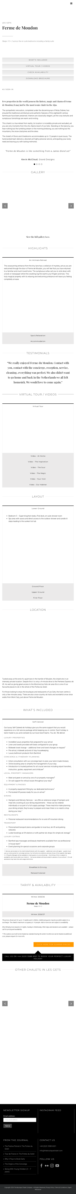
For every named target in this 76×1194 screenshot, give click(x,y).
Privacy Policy (50, 1187)
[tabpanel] (38, 298)
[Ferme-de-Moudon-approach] (38, 206)
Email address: (9, 1116)
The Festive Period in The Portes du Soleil (19, 1147)
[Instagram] (52, 1165)
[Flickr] (47, 1165)
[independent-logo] (13, 92)
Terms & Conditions (61, 1187)
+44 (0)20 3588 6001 (48, 1146)
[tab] (38, 260)
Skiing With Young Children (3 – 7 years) (18, 1170)
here (47, 237)
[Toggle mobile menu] (71, 3)
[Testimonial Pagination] (34, 164)
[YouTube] (57, 1165)
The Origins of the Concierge (16, 1164)
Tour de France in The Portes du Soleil (19, 1154)
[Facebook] (41, 1165)
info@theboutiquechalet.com (51, 1151)
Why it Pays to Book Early (15, 1159)
